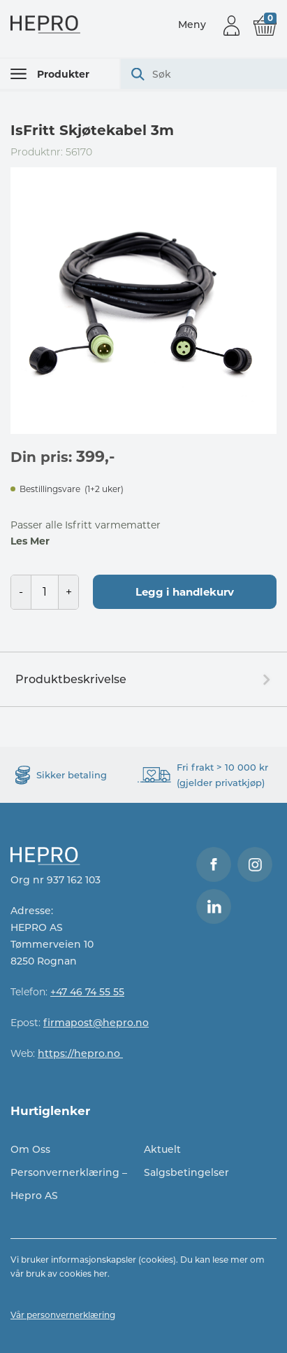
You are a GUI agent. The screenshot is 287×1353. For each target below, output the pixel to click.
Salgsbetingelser (186, 1172)
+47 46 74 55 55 (87, 992)
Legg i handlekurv (184, 591)
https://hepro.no (80, 1053)
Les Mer (30, 541)
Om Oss (30, 1149)
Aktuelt (162, 1149)
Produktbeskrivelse (70, 679)
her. (102, 1273)
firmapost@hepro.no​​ (96, 1022)
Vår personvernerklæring (62, 1315)
